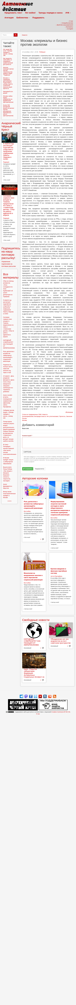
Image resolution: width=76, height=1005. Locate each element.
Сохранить (27, 469)
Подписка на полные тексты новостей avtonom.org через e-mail (8, 368)
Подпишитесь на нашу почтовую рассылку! (10, 253)
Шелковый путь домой (8, 92)
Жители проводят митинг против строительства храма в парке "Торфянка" (8, 71)
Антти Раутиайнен (56, 576)
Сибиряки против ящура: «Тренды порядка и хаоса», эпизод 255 (8, 414)
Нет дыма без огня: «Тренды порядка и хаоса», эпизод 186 (8, 52)
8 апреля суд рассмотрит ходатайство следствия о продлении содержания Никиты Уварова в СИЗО (8, 151)
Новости (24, 35)
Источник (69, 412)
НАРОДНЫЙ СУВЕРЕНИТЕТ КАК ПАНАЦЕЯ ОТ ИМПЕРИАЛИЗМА (32, 642)
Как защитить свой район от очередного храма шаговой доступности (8, 61)
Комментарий (27, 435)
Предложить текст (13, 13)
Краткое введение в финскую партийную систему (59, 571)
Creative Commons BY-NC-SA (61, 712)
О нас (38, 714)
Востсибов (27, 511)
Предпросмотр (39, 469)
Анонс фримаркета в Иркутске (7, 486)
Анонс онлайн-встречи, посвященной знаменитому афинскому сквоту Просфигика (7, 401)
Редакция (42, 52)
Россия (24, 418)
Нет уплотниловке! (53, 416)
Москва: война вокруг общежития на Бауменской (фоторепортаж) (8, 99)
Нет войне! (30, 13)
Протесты (62, 416)
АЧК (68, 13)
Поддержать (38, 18)
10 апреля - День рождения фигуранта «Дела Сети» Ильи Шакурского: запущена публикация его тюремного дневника (8, 383)
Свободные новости (35, 619)
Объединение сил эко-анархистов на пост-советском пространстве (61, 641)
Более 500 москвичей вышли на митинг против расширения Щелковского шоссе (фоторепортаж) (8, 110)
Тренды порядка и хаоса (50, 13)
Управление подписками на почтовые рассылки (8, 264)
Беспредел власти (40, 416)
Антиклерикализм (27, 416)
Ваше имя (25, 428)
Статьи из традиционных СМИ (31, 414)
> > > (9, 501)
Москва (24, 420)
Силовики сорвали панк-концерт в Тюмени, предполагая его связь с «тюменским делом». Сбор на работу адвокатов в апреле (9, 205)
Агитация (9, 18)
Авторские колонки (35, 478)
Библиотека (22, 18)
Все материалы (10, 276)
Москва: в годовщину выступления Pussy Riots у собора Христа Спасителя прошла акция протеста (8, 83)
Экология (69, 416)
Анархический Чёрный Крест (11, 126)
